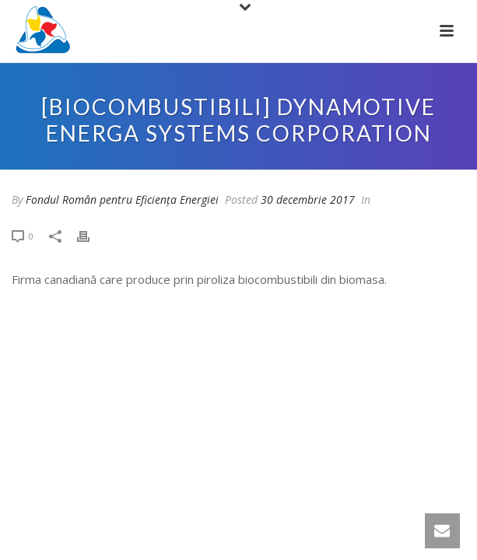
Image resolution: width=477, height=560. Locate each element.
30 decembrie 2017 (308, 199)
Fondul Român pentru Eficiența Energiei (122, 199)
